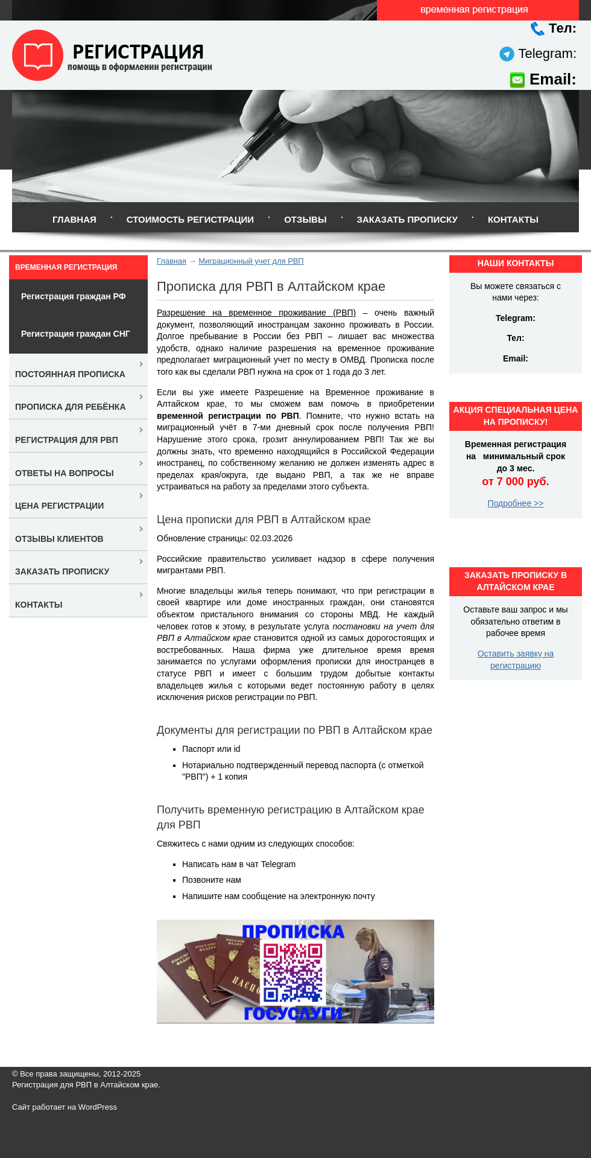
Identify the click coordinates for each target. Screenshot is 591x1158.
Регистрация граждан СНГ (75, 334)
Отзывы (305, 219)
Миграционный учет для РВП (250, 261)
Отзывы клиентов (59, 539)
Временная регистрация (66, 267)
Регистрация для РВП (66, 440)
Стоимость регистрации (190, 219)
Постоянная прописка (70, 374)
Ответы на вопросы (64, 473)
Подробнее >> (516, 503)
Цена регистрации (59, 506)
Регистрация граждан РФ (73, 296)
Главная (74, 219)
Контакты (513, 219)
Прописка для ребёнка (70, 407)
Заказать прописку (407, 219)
